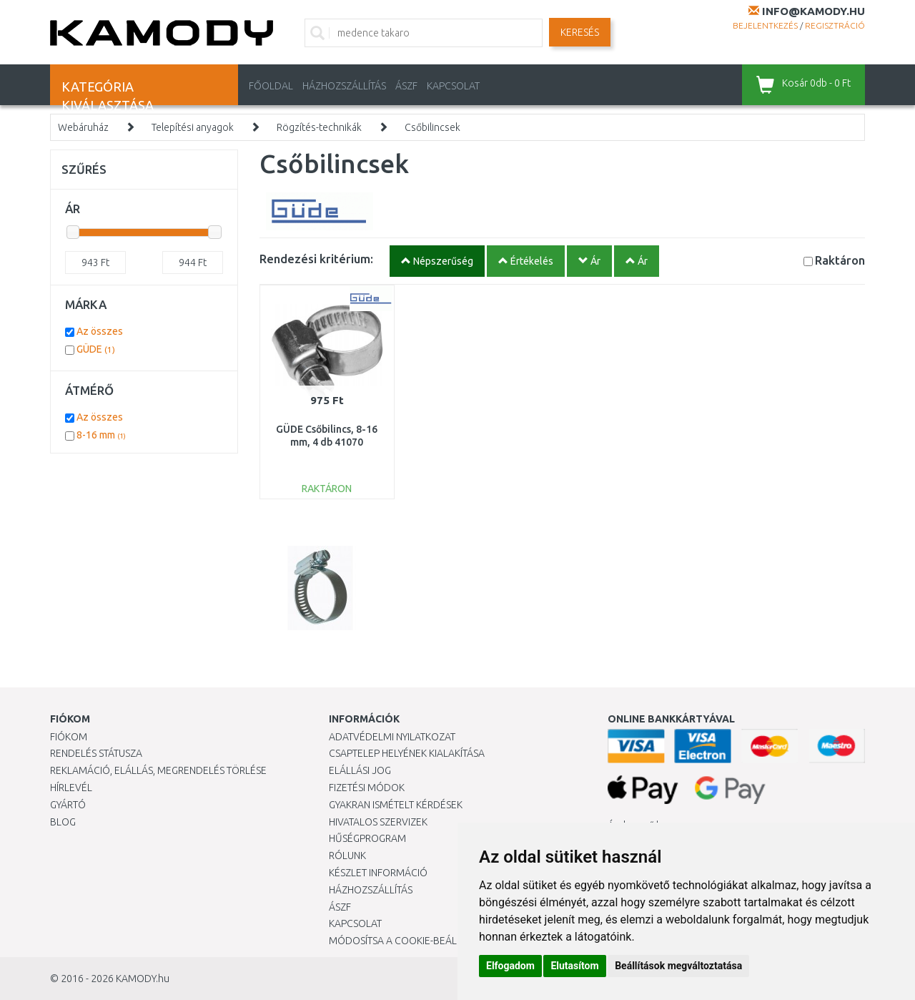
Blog (63, 822)
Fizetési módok (367, 787)
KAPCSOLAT (453, 86)
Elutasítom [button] (574, 965)
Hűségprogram (367, 838)
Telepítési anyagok (193, 127)
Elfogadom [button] (510, 965)
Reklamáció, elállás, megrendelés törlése (158, 770)
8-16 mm (101, 435)
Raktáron (840, 260)
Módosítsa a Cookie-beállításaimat (418, 940)
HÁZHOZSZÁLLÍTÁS (344, 86)
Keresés (579, 32)
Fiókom (68, 736)
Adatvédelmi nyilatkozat (392, 736)
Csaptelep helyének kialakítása (407, 753)
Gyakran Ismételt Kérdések (396, 804)
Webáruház (83, 127)
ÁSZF (406, 86)
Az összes (99, 331)
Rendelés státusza (96, 753)
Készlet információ (378, 872)
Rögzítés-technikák (319, 127)
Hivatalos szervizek (378, 822)
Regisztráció (835, 25)
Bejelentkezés (765, 25)
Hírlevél (71, 787)
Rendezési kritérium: (316, 258)
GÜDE (95, 349)
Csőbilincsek (432, 127)
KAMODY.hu (142, 978)
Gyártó (68, 804)
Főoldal (271, 86)
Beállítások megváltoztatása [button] (678, 965)
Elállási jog (360, 770)
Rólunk (347, 855)
